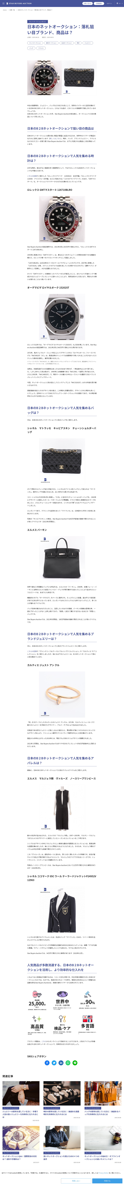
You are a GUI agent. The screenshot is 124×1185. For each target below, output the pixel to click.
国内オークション (51, 43)
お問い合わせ (87, 3)
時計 (78, 43)
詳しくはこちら (55, 138)
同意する (107, 1181)
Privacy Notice (103, 1173)
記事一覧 (12, 10)
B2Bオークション (67, 43)
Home (5, 10)
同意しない (76, 1181)
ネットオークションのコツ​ (37, 22)
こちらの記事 (32, 176)
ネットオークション (35, 43)
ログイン (109, 3)
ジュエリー (88, 43)
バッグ (31, 48)
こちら (44, 1041)
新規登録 (98, 3)
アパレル (41, 48)
